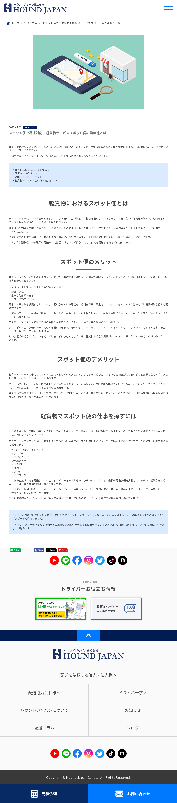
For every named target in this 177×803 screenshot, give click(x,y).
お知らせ (133, 710)
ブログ (133, 728)
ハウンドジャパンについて (44, 710)
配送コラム (30, 23)
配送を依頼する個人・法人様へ (88, 675)
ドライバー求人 (133, 692)
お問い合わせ (132, 793)
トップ (16, 23)
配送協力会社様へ (44, 692)
